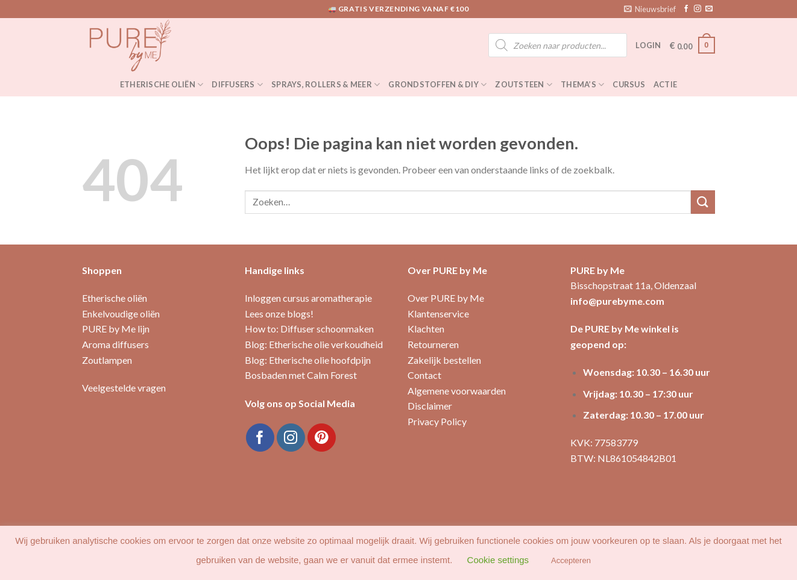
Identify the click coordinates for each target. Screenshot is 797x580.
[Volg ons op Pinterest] (321, 437)
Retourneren (433, 344)
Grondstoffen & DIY (437, 84)
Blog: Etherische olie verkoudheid (314, 344)
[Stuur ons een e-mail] (709, 9)
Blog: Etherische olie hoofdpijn (308, 360)
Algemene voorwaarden (457, 390)
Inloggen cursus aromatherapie (308, 298)
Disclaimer (430, 405)
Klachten (426, 328)
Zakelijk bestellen (444, 360)
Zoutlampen (107, 360)
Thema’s (582, 84)
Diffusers (237, 84)
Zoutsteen (523, 84)
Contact (424, 375)
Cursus (629, 84)
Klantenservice (438, 313)
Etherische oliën (162, 84)
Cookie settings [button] (498, 560)
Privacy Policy (437, 421)
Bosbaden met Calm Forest (301, 375)
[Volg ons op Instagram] (697, 9)
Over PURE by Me (446, 298)
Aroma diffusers (115, 344)
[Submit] (703, 202)
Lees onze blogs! (279, 313)
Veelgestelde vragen (124, 387)
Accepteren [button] (571, 560)
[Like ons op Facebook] (686, 9)
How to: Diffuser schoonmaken (309, 328)
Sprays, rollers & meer (325, 84)
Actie (665, 84)
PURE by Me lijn (116, 328)
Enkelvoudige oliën (121, 313)
